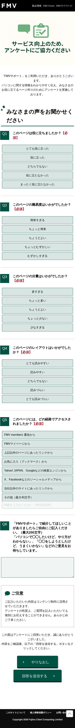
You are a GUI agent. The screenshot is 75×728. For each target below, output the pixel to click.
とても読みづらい (37, 398)
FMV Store (48, 5)
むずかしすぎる (37, 255)
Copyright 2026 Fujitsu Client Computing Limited (38, 719)
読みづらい (37, 390)
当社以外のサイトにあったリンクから (28, 488)
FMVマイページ (64, 5)
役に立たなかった (37, 175)
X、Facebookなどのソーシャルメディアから (33, 479)
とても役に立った (37, 148)
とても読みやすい (37, 363)
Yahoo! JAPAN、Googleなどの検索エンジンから (35, 470)
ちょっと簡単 (37, 229)
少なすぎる (37, 327)
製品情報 (36, 5)
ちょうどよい (37, 238)
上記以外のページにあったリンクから (28, 452)
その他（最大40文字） (18, 497)
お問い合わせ (62, 712)
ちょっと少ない (37, 318)
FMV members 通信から (19, 434)
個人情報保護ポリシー (40, 712)
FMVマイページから (17, 443)
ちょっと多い (37, 300)
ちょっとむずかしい (37, 246)
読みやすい (37, 372)
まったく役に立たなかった (37, 184)
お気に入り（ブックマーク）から (25, 461)
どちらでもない (37, 166)
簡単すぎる (37, 220)
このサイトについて (15, 712)
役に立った (37, 157)
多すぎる (37, 291)
